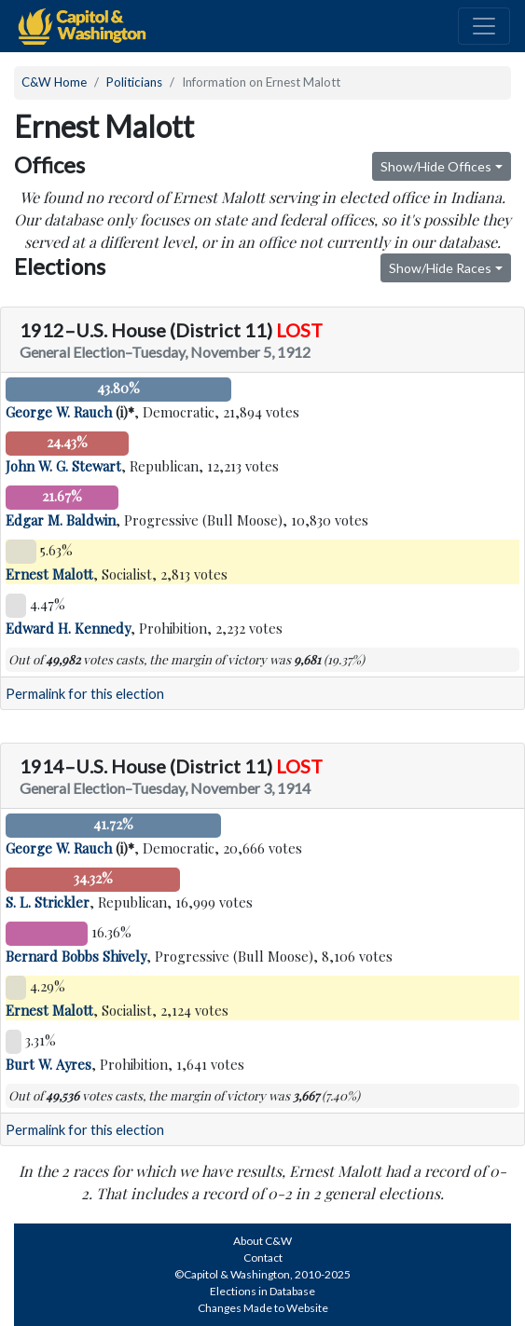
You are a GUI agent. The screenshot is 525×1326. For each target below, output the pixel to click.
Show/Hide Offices (435, 166)
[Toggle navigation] (484, 26)
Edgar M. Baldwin (61, 520)
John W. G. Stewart (63, 466)
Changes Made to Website (263, 1308)
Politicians (134, 82)
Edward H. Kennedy (68, 628)
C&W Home (54, 82)
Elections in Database (262, 1291)
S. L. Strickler (48, 902)
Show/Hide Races (440, 268)
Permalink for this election (85, 694)
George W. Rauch (59, 412)
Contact (263, 1257)
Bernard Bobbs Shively (76, 956)
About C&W (262, 1241)
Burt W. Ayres (48, 1064)
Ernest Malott (49, 574)
